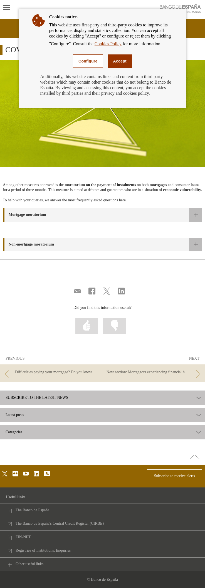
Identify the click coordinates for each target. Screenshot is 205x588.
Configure (88, 61)
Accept (120, 61)
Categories (14, 432)
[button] (102, 215)
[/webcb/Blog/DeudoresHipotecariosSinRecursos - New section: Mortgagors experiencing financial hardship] (154, 372)
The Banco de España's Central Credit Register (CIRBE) (60, 523)
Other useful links (29, 564)
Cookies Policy (108, 43)
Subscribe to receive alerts (174, 476)
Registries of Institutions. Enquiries (43, 550)
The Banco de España (33, 510)
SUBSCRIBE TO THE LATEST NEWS (37, 398)
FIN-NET (23, 537)
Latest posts (15, 415)
